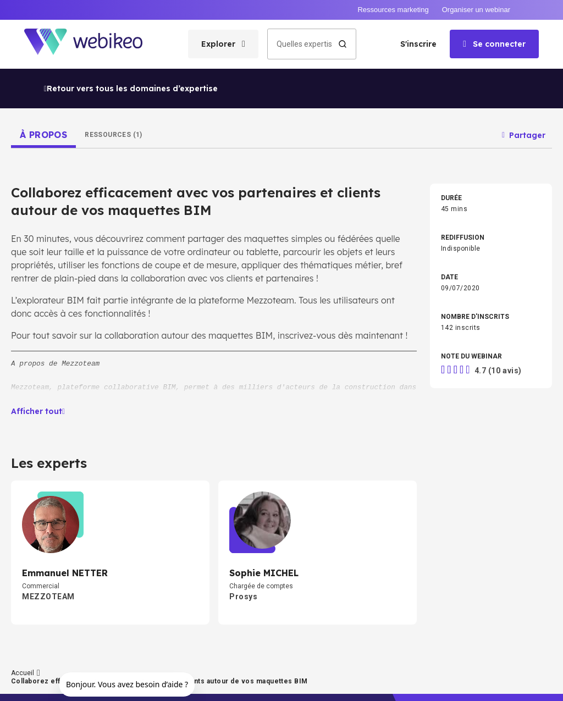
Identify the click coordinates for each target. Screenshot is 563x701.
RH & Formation (337, 455)
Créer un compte (34, 545)
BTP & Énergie (462, 490)
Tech (194, 455)
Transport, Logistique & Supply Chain (496, 507)
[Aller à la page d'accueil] (93, 44)
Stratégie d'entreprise (347, 419)
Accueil (14, 492)
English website (384, 686)
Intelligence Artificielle (348, 437)
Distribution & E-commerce (354, 507)
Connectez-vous (33, 571)
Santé (196, 525)
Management (207, 437)
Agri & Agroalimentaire (221, 507)
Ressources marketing (392, 9)
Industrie (200, 490)
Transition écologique (474, 419)
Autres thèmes (337, 525)
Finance (453, 455)
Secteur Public (336, 490)
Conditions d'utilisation (218, 686)
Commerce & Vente (470, 472)
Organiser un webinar (476, 9)
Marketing (456, 437)
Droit (194, 472)
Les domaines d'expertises (54, 518)
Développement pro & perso (228, 419)
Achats (325, 472)
